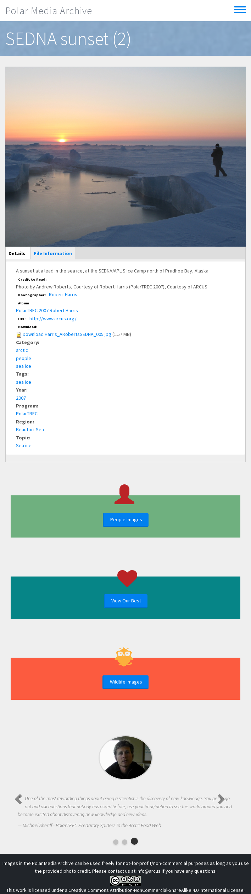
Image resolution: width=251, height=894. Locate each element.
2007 (21, 398)
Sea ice (24, 445)
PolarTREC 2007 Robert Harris (47, 310)
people (23, 358)
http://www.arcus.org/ (53, 318)
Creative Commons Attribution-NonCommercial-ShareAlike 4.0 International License (156, 890)
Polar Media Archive (48, 10)
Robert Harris (63, 294)
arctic (22, 350)
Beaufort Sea (30, 429)
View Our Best (126, 600)
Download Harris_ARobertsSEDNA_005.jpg (67, 334)
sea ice (23, 366)
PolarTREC (27, 413)
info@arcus (148, 871)
